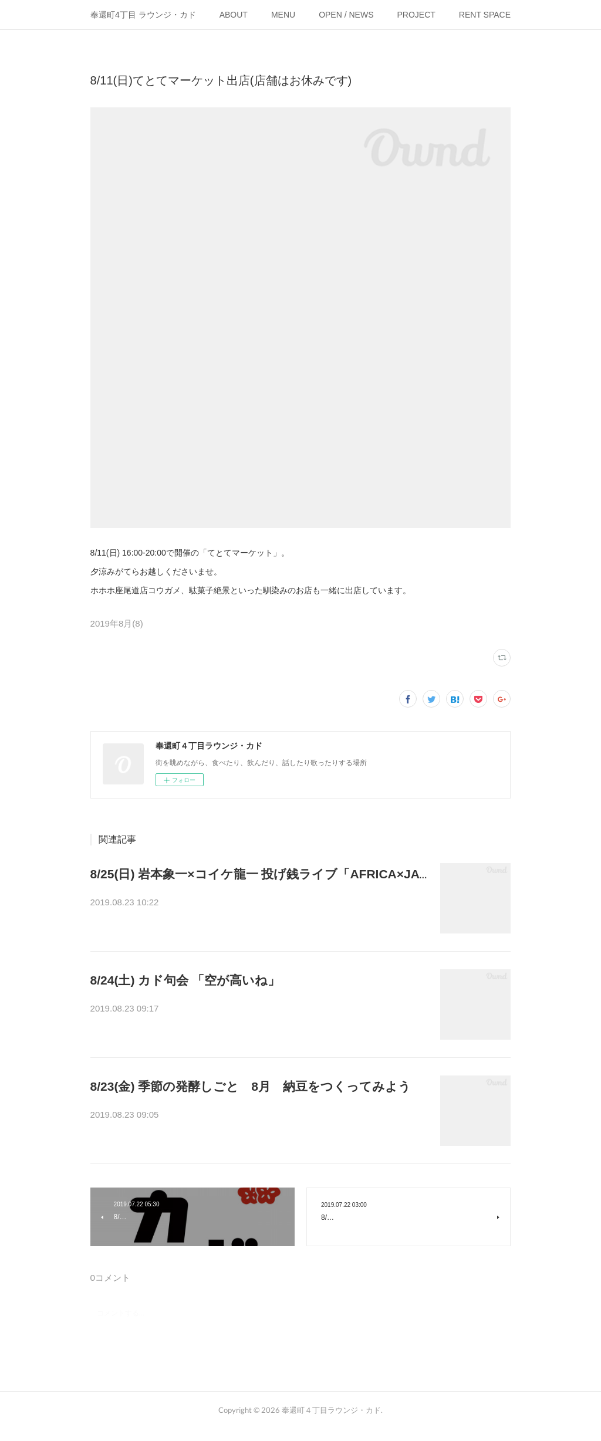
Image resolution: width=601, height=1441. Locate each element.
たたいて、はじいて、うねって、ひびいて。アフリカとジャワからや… (259, 903)
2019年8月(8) (116, 623)
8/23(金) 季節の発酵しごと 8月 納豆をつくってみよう (250, 1086)
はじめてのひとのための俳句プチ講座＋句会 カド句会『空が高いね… (255, 1010)
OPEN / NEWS (346, 14)
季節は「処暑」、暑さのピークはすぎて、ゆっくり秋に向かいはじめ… (259, 1116)
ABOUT (234, 14)
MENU (283, 14)
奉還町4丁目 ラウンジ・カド (143, 14)
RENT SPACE (485, 14)
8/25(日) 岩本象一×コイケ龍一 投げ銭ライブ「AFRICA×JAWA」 (270, 874)
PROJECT (416, 14)
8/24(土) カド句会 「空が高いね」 (185, 980)
